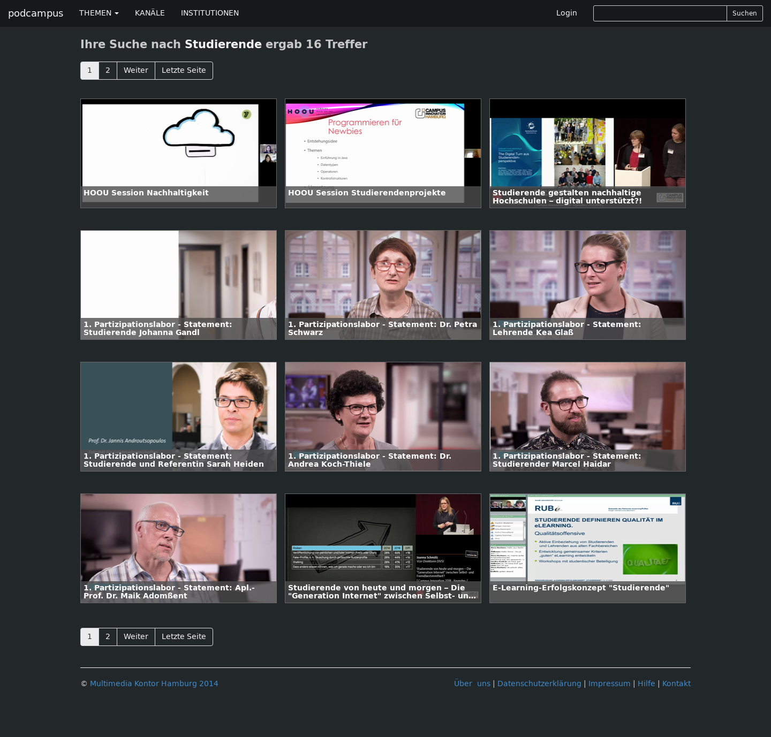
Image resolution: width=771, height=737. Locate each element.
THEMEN (99, 13)
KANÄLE (150, 13)
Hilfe (646, 683)
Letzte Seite (184, 70)
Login (566, 13)
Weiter (136, 70)
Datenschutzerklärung (539, 683)
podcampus (35, 13)
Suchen (744, 13)
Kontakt (676, 683)
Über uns (472, 683)
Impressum (609, 683)
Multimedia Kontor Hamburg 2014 (154, 683)
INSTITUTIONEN (210, 13)
